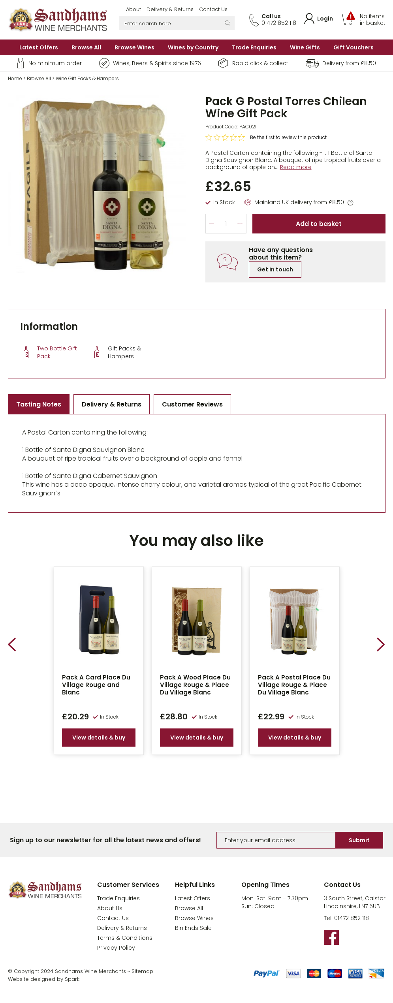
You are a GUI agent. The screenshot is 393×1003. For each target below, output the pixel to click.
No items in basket (372, 19)
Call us (271, 16)
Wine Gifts (305, 47)
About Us (109, 908)
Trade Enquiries (254, 47)
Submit (359, 840)
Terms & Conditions (124, 938)
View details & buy (98, 737)
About (133, 9)
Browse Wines (134, 47)
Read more (296, 167)
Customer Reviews (192, 404)
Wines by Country (193, 47)
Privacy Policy (116, 948)
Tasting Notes (38, 404)
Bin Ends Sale (193, 928)
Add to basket (319, 223)
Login (325, 19)
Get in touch (275, 269)
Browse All (86, 47)
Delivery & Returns (170, 9)
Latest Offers (38, 47)
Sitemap (142, 971)
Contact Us (213, 9)
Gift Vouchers (353, 47)
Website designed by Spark (43, 979)
